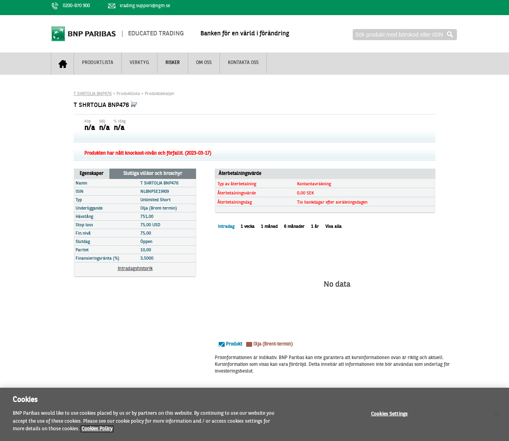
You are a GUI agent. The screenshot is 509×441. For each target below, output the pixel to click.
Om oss (204, 62)
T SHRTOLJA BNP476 (93, 94)
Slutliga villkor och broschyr (152, 173)
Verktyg (139, 62)
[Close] (496, 418)
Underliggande (89, 208)
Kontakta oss (243, 62)
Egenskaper (91, 173)
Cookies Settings (389, 417)
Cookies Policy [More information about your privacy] (97, 432)
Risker (172, 62)
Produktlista (97, 62)
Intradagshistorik (135, 268)
